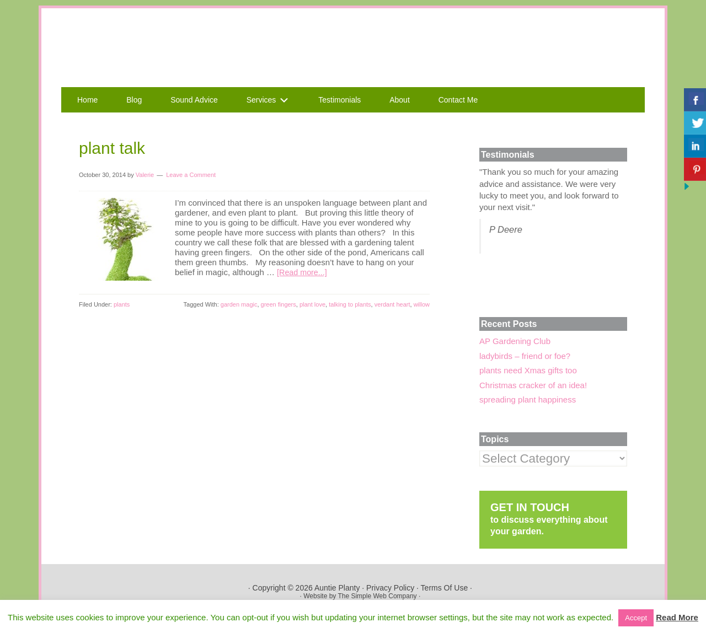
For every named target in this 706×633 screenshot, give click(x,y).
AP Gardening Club (514, 341)
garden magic (239, 304)
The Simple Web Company (377, 596)
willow (422, 304)
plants (122, 304)
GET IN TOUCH (529, 507)
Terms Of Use (444, 587)
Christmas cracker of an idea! (533, 385)
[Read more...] (303, 272)
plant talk (112, 148)
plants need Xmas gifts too (528, 370)
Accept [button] (636, 618)
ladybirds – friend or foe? (524, 356)
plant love (312, 304)
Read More (677, 617)
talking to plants (350, 304)
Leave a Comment (191, 174)
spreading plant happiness (527, 399)
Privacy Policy (390, 587)
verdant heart (392, 304)
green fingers (278, 304)
